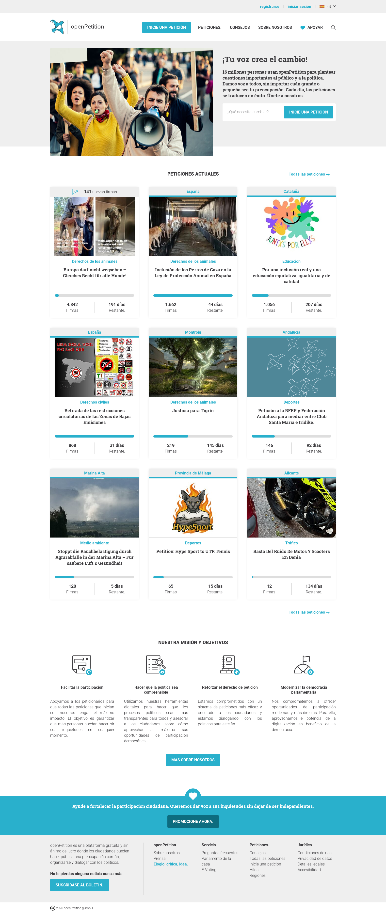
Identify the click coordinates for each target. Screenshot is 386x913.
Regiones (258, 875)
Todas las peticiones (307, 174)
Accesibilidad (309, 869)
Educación (291, 261)
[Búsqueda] (333, 27)
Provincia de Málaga (193, 473)
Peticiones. (210, 27)
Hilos (254, 869)
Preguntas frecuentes (220, 852)
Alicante (291, 473)
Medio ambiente (94, 543)
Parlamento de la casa (216, 861)
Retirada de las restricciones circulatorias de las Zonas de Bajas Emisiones (94, 416)
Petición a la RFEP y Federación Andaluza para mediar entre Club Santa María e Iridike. (291, 416)
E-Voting (209, 869)
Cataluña (291, 191)
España (193, 191)
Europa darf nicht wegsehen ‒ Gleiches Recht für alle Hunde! (94, 272)
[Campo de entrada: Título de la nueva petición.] (254, 112)
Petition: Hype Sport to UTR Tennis (193, 551)
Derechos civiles (94, 402)
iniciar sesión (299, 6)
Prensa (160, 858)
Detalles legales (311, 864)
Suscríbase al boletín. (79, 885)
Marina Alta (94, 473)
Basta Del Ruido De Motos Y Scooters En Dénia (291, 554)
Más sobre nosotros (193, 760)
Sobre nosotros (275, 27)
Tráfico (291, 543)
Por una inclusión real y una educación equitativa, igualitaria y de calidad (291, 275)
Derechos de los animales (94, 261)
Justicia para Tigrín (193, 410)
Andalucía (291, 332)
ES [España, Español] (325, 6)
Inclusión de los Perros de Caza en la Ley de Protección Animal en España (193, 272)
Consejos (240, 27)
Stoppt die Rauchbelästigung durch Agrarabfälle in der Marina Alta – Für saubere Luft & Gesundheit (94, 557)
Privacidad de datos (315, 858)
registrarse (269, 6)
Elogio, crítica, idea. (171, 864)
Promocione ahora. (193, 821)
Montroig (193, 332)
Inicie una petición (166, 27)
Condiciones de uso (315, 852)
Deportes (292, 402)
